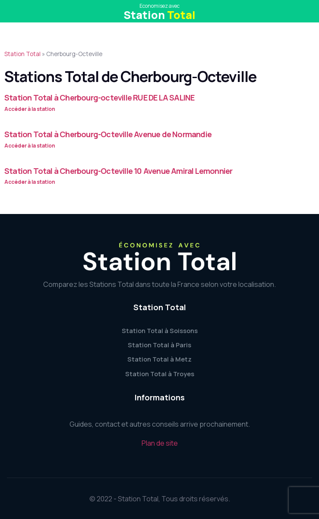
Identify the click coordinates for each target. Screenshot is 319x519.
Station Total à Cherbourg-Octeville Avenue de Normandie (108, 134)
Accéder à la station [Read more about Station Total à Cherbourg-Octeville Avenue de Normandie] (29, 145)
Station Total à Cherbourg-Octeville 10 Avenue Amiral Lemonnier (118, 171)
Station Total (22, 54)
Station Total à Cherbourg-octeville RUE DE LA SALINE (99, 97)
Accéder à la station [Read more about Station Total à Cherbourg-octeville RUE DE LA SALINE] (29, 109)
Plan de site (160, 443)
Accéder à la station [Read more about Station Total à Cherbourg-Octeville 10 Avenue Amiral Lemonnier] (29, 182)
